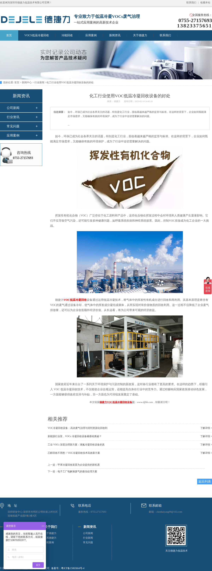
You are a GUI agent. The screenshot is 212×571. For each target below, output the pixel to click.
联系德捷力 (50, 538)
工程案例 (49, 542)
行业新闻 (39, 82)
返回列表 (204, 481)
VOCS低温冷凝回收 (36, 35)
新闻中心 (27, 82)
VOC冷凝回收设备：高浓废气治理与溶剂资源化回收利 (77, 428)
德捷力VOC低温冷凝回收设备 (115, 402)
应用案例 (91, 35)
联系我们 (191, 2)
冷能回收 (67, 35)
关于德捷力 (140, 35)
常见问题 (13, 126)
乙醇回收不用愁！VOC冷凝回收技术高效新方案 (74, 453)
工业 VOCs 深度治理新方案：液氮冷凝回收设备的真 (76, 444)
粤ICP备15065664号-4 (72, 568)
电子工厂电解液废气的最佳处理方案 (77, 471)
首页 (16, 82)
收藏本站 (205, 2)
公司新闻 (13, 108)
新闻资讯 (114, 35)
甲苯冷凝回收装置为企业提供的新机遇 (79, 464)
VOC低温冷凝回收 (75, 299)
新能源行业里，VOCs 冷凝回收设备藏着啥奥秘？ (75, 436)
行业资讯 (13, 117)
